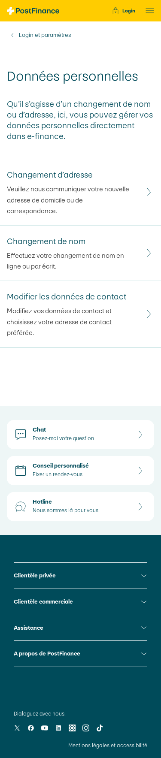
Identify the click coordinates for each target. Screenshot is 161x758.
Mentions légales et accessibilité (107, 745)
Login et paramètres (45, 35)
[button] (147, 10)
